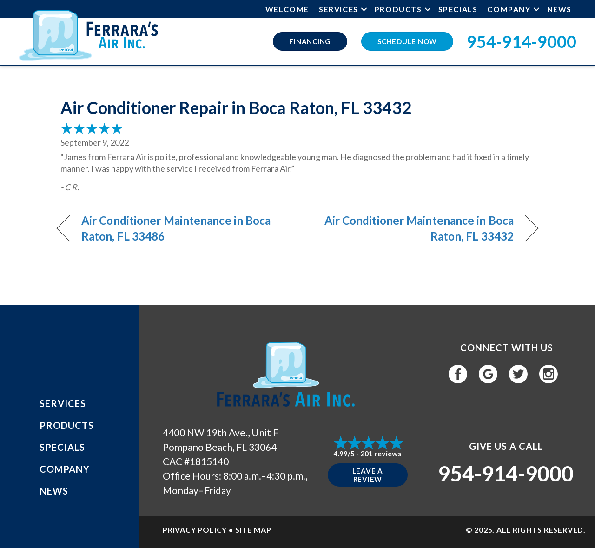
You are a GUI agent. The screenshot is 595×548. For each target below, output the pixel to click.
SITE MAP (253, 529)
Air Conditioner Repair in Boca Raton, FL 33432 (235, 107)
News (559, 9)
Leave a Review (367, 475)
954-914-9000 (521, 41)
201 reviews (381, 453)
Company (508, 9)
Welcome (287, 9)
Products (398, 9)
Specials (458, 9)
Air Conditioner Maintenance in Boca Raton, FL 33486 (176, 228)
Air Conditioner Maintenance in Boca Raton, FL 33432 (413, 228)
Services (338, 9)
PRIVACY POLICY (195, 529)
